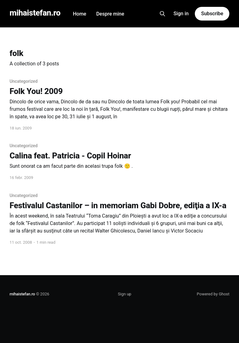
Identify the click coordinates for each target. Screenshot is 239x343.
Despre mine (110, 14)
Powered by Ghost (213, 294)
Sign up (124, 294)
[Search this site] (162, 14)
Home (79, 14)
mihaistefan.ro (35, 13)
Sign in (181, 13)
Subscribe (212, 13)
